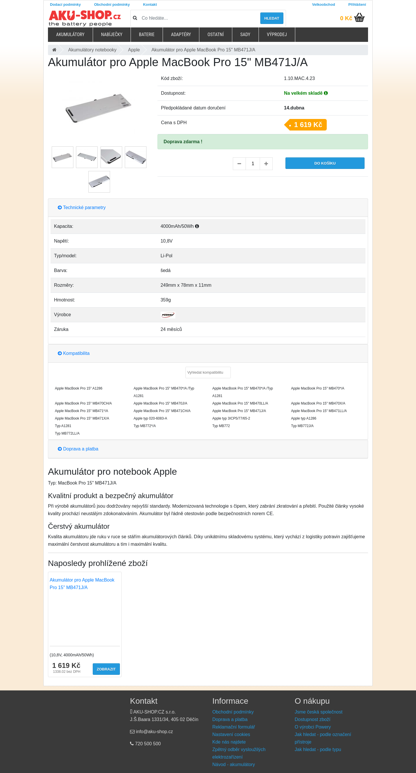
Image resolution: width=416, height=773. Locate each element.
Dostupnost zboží (312, 719)
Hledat (271, 18)
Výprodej (277, 34)
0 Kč (346, 18)
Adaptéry (181, 34)
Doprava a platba (78, 448)
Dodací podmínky (65, 4)
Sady (245, 34)
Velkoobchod (323, 4)
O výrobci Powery (313, 726)
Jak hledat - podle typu (318, 749)
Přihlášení (357, 4)
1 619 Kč (308, 124)
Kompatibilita (74, 353)
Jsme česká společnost (318, 711)
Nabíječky (111, 34)
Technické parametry (82, 207)
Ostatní (215, 34)
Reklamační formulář (233, 726)
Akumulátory (70, 34)
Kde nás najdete (229, 742)
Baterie (147, 34)
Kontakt (150, 4)
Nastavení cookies (231, 734)
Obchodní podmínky (112, 4)
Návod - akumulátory (233, 764)
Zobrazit (106, 669)
